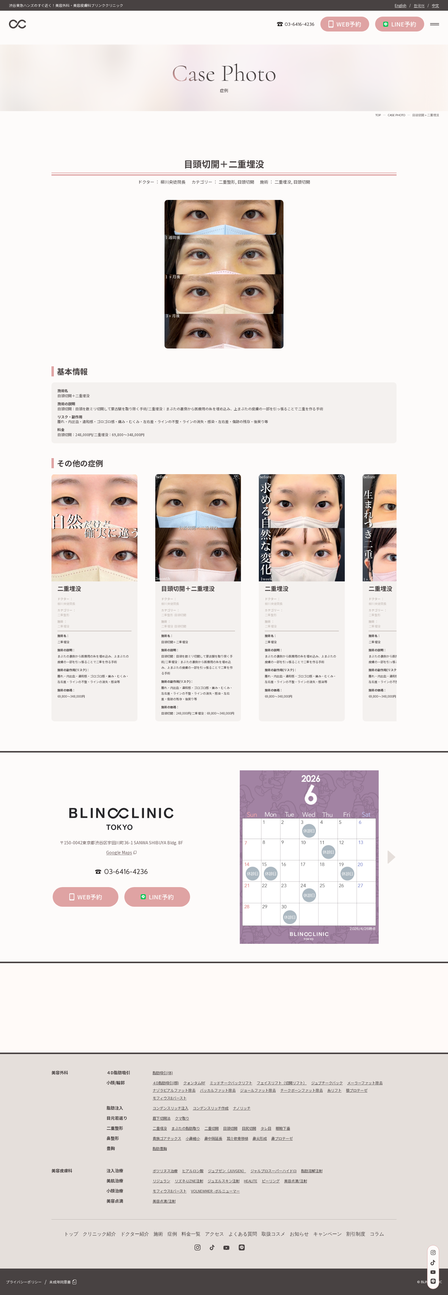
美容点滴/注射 (319, 1181)
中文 (435, 5)
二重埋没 (161, 1128)
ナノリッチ (255, 1108)
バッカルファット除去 (274, 1090)
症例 (172, 1234)
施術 (158, 1234)
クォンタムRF (201, 1083)
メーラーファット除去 (173, 1090)
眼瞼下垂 (300, 1128)
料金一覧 (190, 1234)
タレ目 (281, 1128)
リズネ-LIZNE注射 (195, 1181)
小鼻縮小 (198, 1138)
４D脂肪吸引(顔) (168, 1083)
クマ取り (186, 1118)
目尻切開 (262, 1128)
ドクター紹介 (134, 1234)
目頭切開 (241, 1128)
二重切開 (220, 1128)
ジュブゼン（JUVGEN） (238, 1170)
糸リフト (215, 1098)
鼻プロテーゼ (299, 1138)
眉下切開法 (163, 1118)
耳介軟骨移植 (249, 1138)
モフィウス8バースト (277, 1098)
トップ (71, 1234)
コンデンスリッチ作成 (219, 1108)
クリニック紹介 (99, 1234)
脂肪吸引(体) (164, 1072)
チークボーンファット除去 (177, 1098)
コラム (377, 1234)
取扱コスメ (273, 1234)
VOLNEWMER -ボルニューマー (225, 1191)
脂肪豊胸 (161, 1148)
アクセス (214, 1234)
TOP (378, 115)
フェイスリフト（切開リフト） (302, 1083)
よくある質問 (242, 1234)
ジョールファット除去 (320, 1090)
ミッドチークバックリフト (243, 1083)
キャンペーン (327, 1234)
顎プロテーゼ (240, 1098)
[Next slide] (391, 857)
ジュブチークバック (354, 1083)
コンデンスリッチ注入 (173, 1108)
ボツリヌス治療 (167, 1170)
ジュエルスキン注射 (235, 1181)
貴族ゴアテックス (169, 1138)
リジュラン (163, 1181)
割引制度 (355, 1234)
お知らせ (299, 1234)
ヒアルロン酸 (198, 1170)
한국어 (419, 5)
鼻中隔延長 (222, 1138)
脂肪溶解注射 (335, 1170)
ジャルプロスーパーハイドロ (292, 1170)
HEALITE (267, 1181)
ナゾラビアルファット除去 (223, 1090)
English (400, 5)
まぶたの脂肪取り (190, 1128)
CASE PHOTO (396, 115)
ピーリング (290, 1181)
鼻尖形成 (274, 1138)
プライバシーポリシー (24, 1282)
